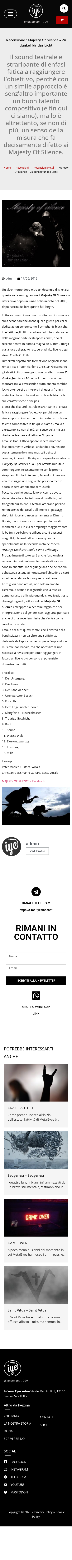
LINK (36, 1014)
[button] (10, 14)
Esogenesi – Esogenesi (26, 1175)
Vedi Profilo (37, 851)
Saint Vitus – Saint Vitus (27, 1310)
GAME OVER (17, 1243)
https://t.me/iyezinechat (36, 910)
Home (7, 167)
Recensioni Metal (44, 167)
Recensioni (22, 167)
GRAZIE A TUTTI (20, 1108)
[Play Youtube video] (36, 806)
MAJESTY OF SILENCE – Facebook (23, 781)
